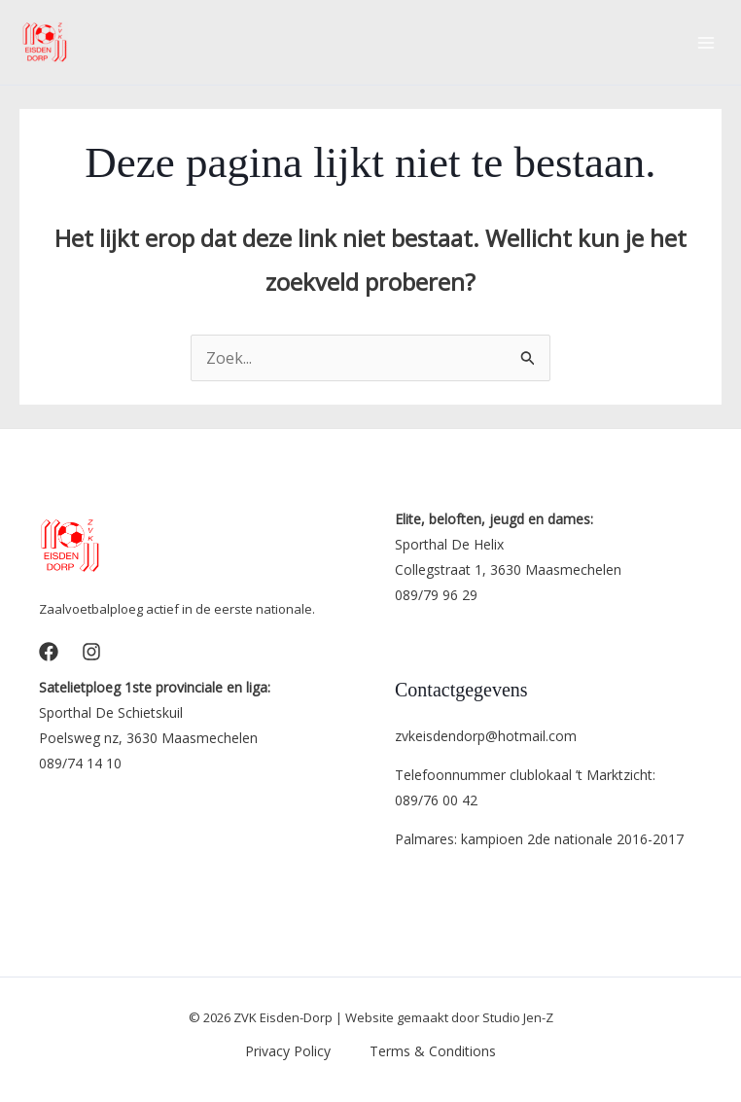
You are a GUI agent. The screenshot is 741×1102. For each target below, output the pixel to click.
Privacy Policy (288, 1051)
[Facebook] (48, 651)
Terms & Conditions (433, 1051)
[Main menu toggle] (706, 42)
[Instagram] (91, 651)
